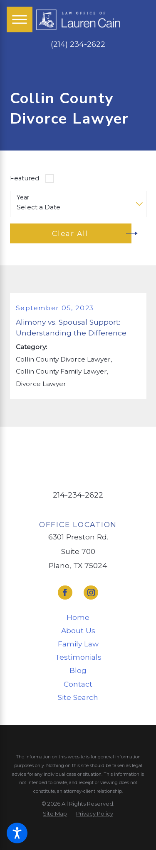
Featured (24, 178)
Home (78, 617)
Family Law (78, 643)
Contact (78, 684)
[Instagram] (91, 592)
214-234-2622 (78, 495)
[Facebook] (65, 592)
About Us (78, 630)
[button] (17, 833)
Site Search (78, 697)
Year (23, 197)
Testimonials (78, 657)
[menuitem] (78, 617)
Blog (78, 670)
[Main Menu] (19, 19)
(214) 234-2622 (78, 44)
